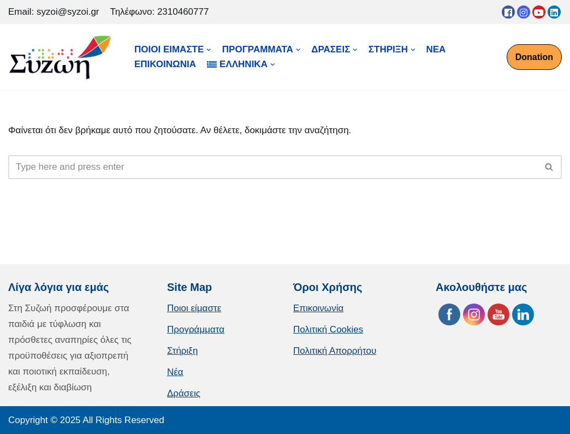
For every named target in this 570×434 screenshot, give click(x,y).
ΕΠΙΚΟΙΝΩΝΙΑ (165, 64)
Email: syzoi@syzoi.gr (53, 12)
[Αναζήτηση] (272, 167)
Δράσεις (183, 393)
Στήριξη (182, 351)
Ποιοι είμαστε (194, 308)
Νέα (175, 372)
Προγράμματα (195, 329)
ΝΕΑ (436, 49)
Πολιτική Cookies (328, 329)
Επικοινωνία (318, 308)
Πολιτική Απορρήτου (334, 351)
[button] (549, 167)
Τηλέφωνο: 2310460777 (159, 12)
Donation (534, 57)
